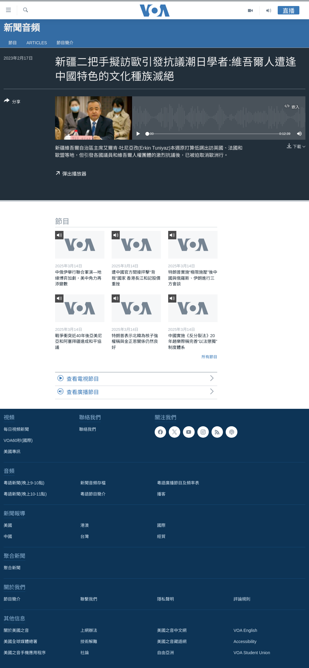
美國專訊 (12, 451)
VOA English (245, 630)
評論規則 (241, 599)
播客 (161, 494)
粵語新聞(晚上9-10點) (24, 482)
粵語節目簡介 (93, 494)
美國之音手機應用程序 (25, 652)
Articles (36, 42)
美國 (8, 525)
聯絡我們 (87, 429)
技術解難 (88, 641)
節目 (12, 42)
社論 (84, 652)
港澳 (84, 525)
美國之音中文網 (172, 630)
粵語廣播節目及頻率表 (178, 482)
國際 (161, 525)
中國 (8, 536)
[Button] (12, 102)
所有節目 (209, 357)
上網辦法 (88, 630)
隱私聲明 (165, 599)
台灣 (84, 536)
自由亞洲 (165, 652)
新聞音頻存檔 (93, 482)
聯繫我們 (88, 599)
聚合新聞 (12, 567)
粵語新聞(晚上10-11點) (25, 494)
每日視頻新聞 (16, 429)
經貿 (161, 536)
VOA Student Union (251, 652)
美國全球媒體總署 (20, 641)
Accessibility (244, 641)
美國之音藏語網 (172, 641)
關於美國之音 (16, 630)
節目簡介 (65, 42)
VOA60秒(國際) (18, 440)
